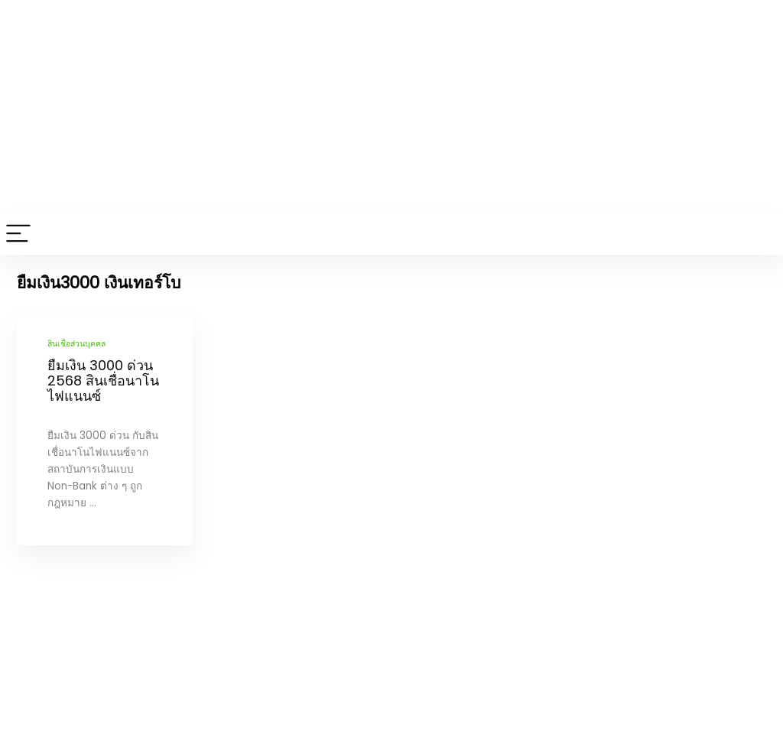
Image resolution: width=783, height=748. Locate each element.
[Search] (759, 234)
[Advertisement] (391, 107)
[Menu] (18, 234)
